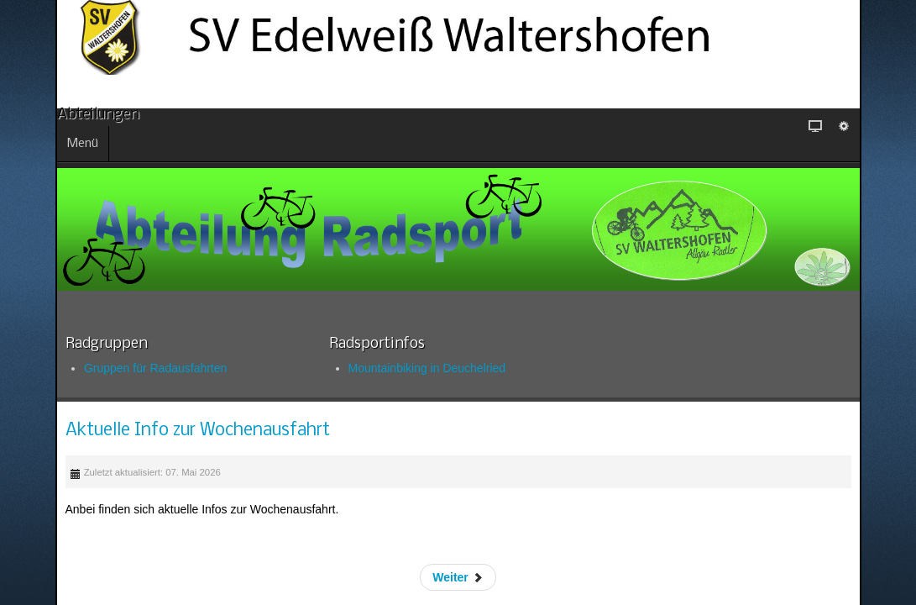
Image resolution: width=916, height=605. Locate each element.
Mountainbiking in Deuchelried (350, 358)
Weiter (552, 561)
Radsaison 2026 (136, 496)
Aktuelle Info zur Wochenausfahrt (368, 421)
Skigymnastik (130, 516)
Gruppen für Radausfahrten (145, 358)
